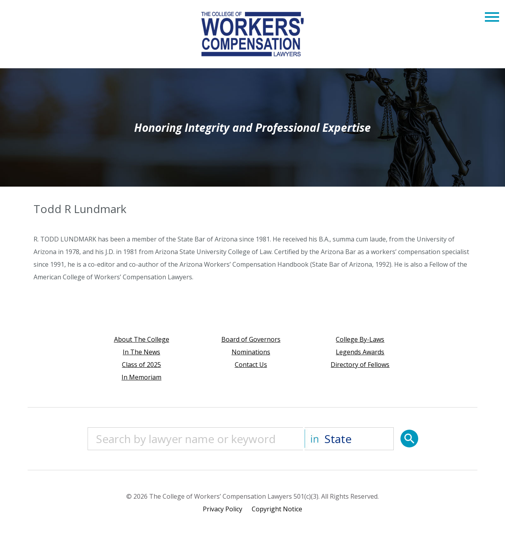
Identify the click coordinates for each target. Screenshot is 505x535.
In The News (141, 352)
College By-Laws (360, 339)
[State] (349, 438)
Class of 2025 (141, 364)
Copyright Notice (277, 509)
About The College (141, 339)
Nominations (251, 352)
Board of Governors (251, 339)
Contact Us (251, 364)
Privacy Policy (222, 509)
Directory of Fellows (360, 364)
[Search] (409, 438)
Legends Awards (360, 352)
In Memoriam (141, 377)
